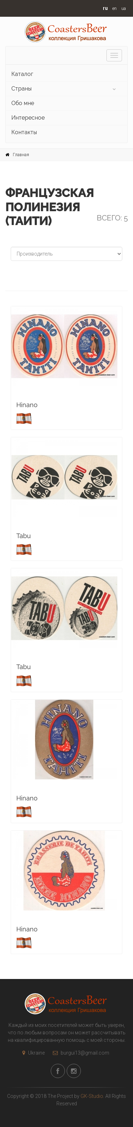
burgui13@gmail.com (79, 1053)
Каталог (22, 74)
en (114, 8)
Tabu (23, 536)
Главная (21, 154)
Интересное (28, 117)
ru (105, 8)
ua (123, 8)
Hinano (27, 405)
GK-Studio (92, 1096)
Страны (21, 88)
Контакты (24, 132)
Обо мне (22, 103)
